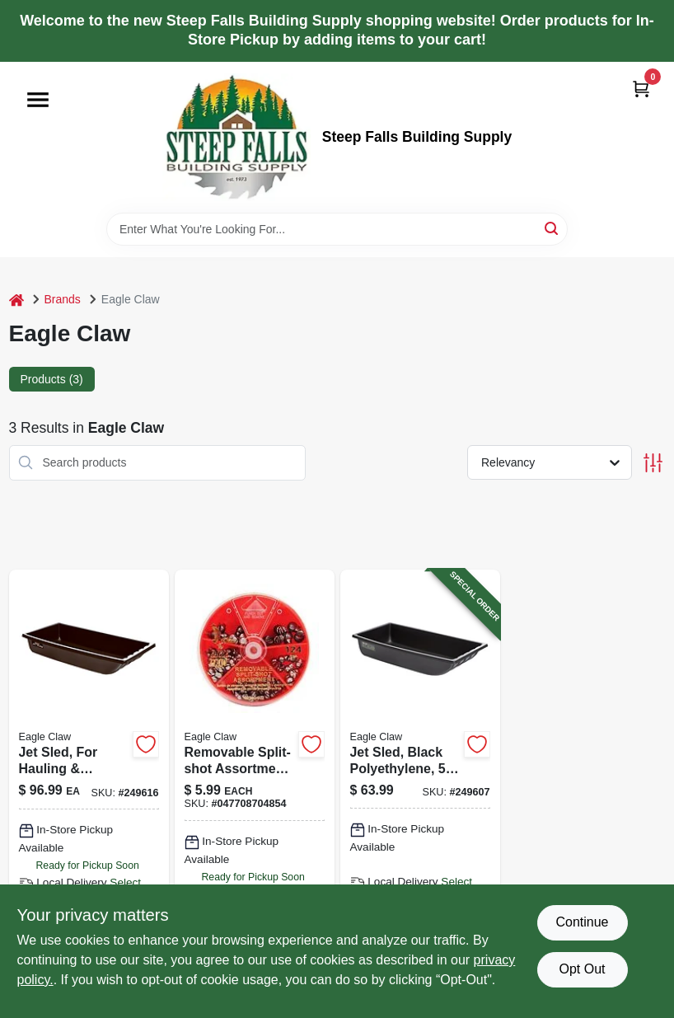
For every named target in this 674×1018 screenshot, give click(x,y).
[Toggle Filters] (653, 462)
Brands (62, 299)
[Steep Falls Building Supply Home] (236, 137)
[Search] (552, 228)
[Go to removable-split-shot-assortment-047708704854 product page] (255, 791)
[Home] (16, 299)
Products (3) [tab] (52, 379)
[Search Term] (337, 229)
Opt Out (582, 969)
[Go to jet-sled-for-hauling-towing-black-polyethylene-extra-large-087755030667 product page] (89, 791)
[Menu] (38, 99)
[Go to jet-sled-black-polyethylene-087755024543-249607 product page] (420, 791)
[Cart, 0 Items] (641, 88)
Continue (581, 922)
